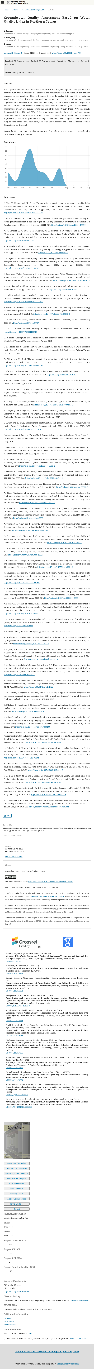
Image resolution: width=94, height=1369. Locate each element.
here (30, 1333)
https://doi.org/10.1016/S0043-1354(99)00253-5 (53, 405)
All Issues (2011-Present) (17, 1168)
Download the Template (16, 1178)
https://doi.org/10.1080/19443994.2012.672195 (23, 301)
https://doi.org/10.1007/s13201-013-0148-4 (43, 742)
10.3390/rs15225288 (14, 1035)
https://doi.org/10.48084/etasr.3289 (28, 518)
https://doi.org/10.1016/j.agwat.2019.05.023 (22, 429)
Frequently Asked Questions (16, 1173)
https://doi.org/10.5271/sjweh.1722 (38, 687)
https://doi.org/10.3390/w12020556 (18, 625)
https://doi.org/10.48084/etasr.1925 (53, 252)
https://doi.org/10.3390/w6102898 (63, 289)
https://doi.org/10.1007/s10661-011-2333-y (62, 598)
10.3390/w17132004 (14, 1080)
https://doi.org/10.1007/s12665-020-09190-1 (22, 582)
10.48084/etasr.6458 (14, 1067)
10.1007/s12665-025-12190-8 (18, 1006)
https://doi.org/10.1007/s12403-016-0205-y (43, 782)
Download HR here (77, 1338)
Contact (17, 1209)
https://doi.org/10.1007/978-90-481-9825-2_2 (71, 280)
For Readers (9, 1318)
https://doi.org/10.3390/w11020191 (61, 374)
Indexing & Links (16, 1194)
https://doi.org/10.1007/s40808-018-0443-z (21, 758)
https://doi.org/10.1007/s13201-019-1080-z (25, 555)
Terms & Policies (16, 1204)
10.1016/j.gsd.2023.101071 (17, 1094)
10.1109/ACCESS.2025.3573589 (19, 1107)
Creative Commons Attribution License (47, 896)
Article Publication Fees (16, 1199)
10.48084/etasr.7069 (14, 1053)
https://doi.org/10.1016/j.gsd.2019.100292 (21, 268)
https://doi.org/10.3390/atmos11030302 (28, 711)
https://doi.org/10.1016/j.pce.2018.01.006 (21, 613)
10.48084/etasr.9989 (14, 961)
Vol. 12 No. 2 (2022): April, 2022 (33, 10)
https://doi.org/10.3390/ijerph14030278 (41, 659)
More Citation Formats (13, 835)
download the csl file (79, 1300)
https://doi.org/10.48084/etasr (16, 1291)
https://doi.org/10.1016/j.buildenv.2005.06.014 (23, 365)
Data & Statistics (16, 1189)
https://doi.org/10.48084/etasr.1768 (19, 240)
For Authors (9, 1321)
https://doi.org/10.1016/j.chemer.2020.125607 (23, 212)
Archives (15, 10)
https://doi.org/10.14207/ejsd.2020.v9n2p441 (44, 478)
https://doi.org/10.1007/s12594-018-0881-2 (55, 567)
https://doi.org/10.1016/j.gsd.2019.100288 (32, 727)
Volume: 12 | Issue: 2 (13, 53)
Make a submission (16, 1184)
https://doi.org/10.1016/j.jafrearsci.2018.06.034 (49, 807)
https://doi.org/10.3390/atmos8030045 (72, 487)
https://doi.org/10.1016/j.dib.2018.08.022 (64, 542)
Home (6, 10)
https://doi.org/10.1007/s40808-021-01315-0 (51, 314)
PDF (8, 816)
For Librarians (10, 1324)
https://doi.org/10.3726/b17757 (26, 323)
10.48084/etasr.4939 (14, 973)
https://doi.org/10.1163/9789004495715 (20, 332)
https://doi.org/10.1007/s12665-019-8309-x (37, 466)
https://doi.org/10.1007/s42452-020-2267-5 (30, 530)
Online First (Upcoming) (16, 1163)
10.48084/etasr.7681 (14, 1020)
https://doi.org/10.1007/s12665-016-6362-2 (45, 770)
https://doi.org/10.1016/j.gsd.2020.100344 (68, 225)
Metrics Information (13, 856)
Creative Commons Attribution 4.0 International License (50, 881)
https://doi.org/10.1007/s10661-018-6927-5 (37, 502)
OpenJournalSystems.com (68, 1364)
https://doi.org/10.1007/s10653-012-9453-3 (31, 643)
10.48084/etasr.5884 (14, 991)
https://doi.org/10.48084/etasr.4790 (66, 53)
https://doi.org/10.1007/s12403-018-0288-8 (48, 794)
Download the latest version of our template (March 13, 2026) (47, 1351)
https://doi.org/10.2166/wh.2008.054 (19, 674)
